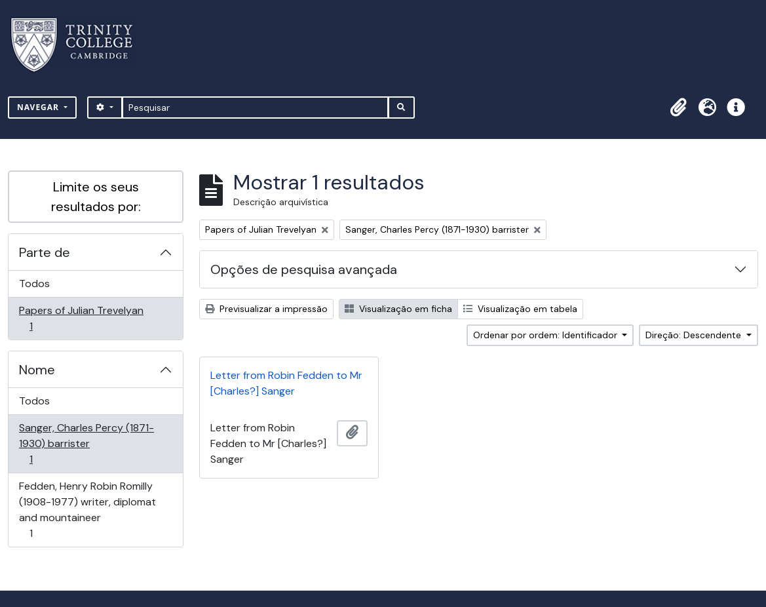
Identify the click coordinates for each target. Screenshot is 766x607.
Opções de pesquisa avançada (303, 269)
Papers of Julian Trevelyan (81, 318)
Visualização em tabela (520, 309)
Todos (34, 283)
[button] (678, 107)
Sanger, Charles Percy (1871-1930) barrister (86, 443)
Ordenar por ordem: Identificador (546, 335)
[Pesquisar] (255, 107)
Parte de (44, 252)
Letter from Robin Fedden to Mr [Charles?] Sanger (286, 383)
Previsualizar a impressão (266, 309)
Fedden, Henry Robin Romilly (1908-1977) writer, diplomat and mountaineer (87, 509)
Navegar (39, 107)
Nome (37, 369)
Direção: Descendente (694, 335)
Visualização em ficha (398, 309)
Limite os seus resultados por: (96, 196)
